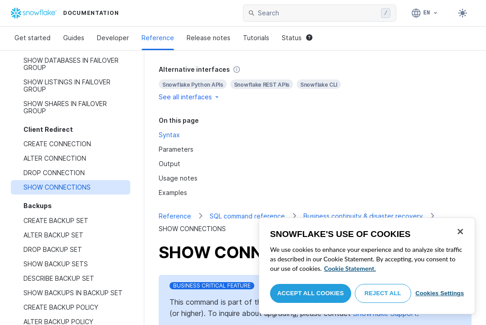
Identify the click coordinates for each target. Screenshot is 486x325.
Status (297, 38)
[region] (367, 266)
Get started (32, 38)
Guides (73, 38)
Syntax (169, 135)
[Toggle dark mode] (463, 13)
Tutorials (256, 38)
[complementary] (315, 83)
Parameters (176, 149)
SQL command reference (247, 216)
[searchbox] (317, 13)
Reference (158, 38)
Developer (113, 38)
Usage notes (178, 178)
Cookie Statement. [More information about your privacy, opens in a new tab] (350, 268)
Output (169, 163)
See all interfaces (189, 97)
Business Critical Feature (212, 285)
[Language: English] (425, 13)
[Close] (460, 231)
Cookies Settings (439, 293)
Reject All (383, 293)
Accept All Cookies (310, 293)
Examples (173, 192)
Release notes (208, 38)
